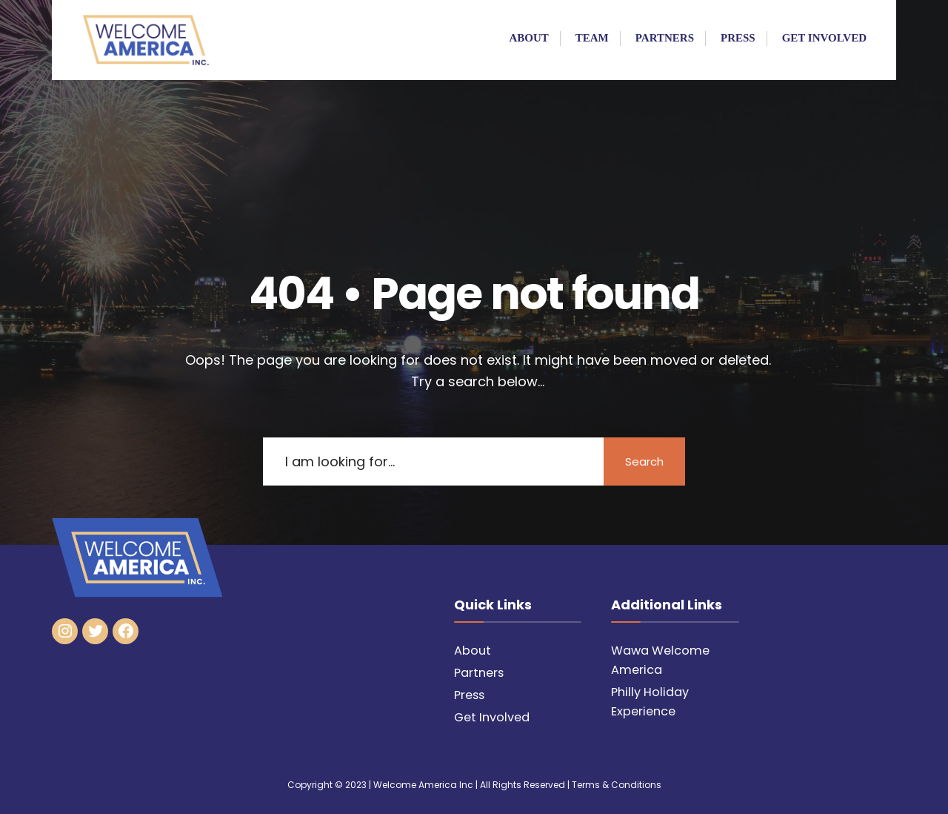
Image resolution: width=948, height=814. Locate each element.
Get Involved (824, 38)
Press (738, 38)
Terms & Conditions (616, 784)
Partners (664, 38)
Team (592, 38)
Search (644, 461)
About (528, 38)
